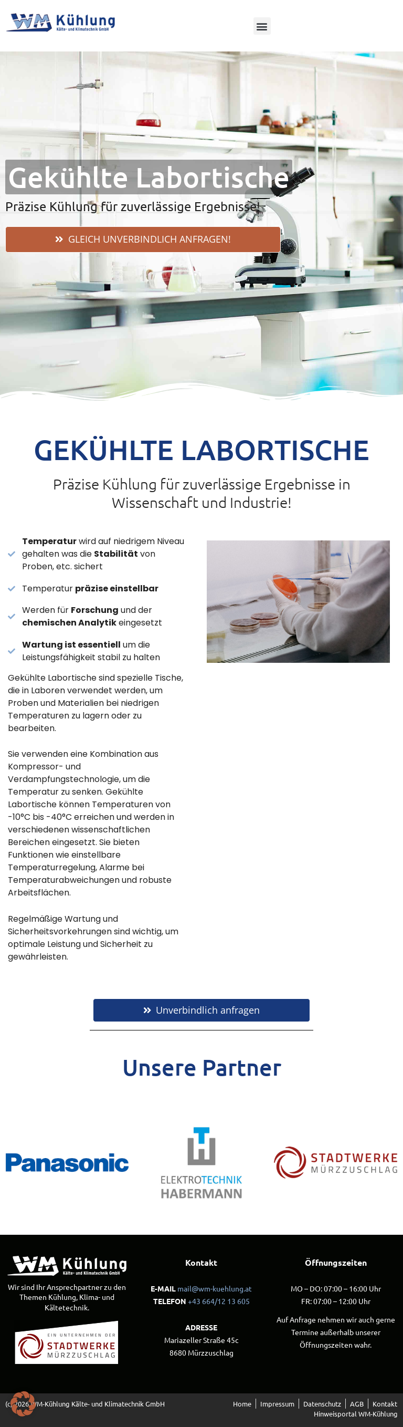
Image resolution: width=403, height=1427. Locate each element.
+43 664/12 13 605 (219, 1301)
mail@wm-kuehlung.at (214, 1288)
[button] (262, 26)
